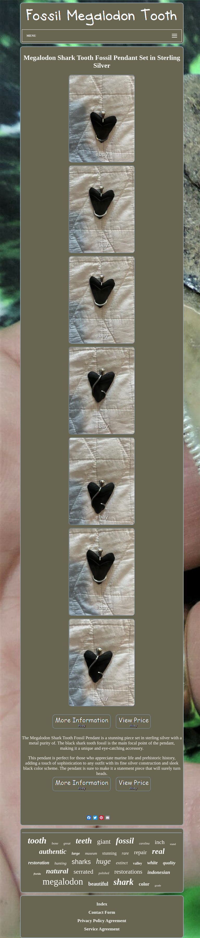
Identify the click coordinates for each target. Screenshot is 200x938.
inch (160, 842)
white (152, 862)
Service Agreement (102, 929)
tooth (37, 840)
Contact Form (102, 912)
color (144, 884)
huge (103, 861)
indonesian (158, 872)
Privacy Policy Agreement (101, 920)
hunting (60, 863)
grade (158, 885)
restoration (38, 862)
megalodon (63, 882)
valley (137, 863)
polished (103, 873)
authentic (52, 851)
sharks (81, 861)
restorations (128, 871)
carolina (144, 843)
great (67, 843)
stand (173, 844)
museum (91, 853)
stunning (109, 853)
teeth (84, 840)
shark (124, 882)
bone (55, 843)
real (158, 851)
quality (169, 862)
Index (101, 904)
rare (125, 853)
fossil (125, 840)
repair (140, 852)
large (76, 853)
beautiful (98, 884)
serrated (83, 871)
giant (104, 841)
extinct (122, 862)
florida (37, 873)
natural (57, 871)
